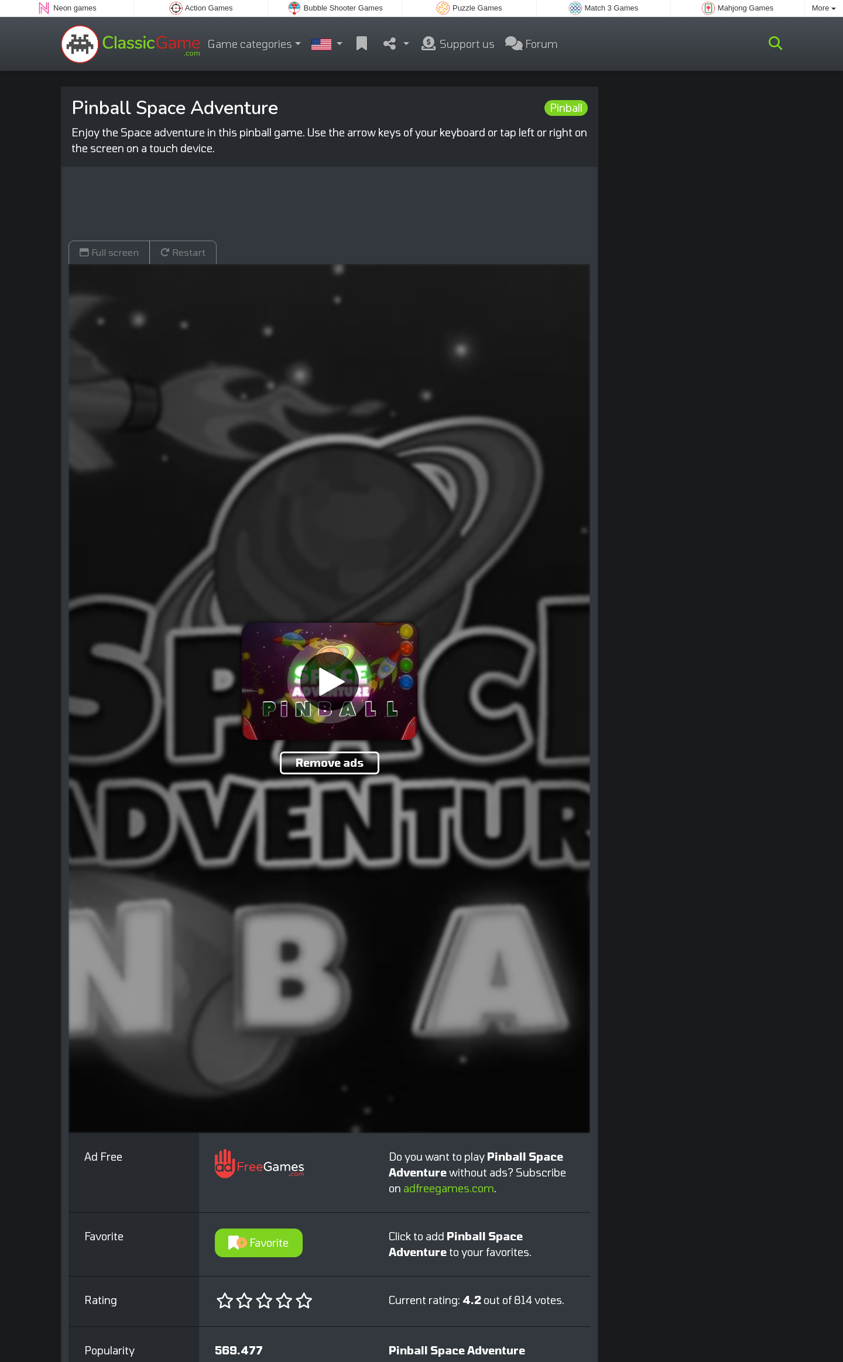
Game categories (250, 43)
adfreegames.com (448, 1188)
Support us (457, 43)
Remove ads (330, 762)
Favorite (258, 1242)
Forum (531, 43)
